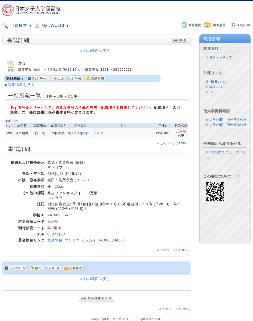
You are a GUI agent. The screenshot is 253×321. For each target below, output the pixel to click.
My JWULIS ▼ (52, 25)
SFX (209, 92)
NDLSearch (215, 86)
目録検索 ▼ (17, 25)
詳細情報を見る (21, 85)
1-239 (99, 133)
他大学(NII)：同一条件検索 (226, 119)
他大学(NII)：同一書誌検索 (226, 124)
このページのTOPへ (174, 143)
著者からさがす (221, 57)
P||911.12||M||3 (78, 133)
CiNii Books (215, 81)
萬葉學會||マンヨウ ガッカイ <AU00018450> (86, 240)
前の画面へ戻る (97, 51)
